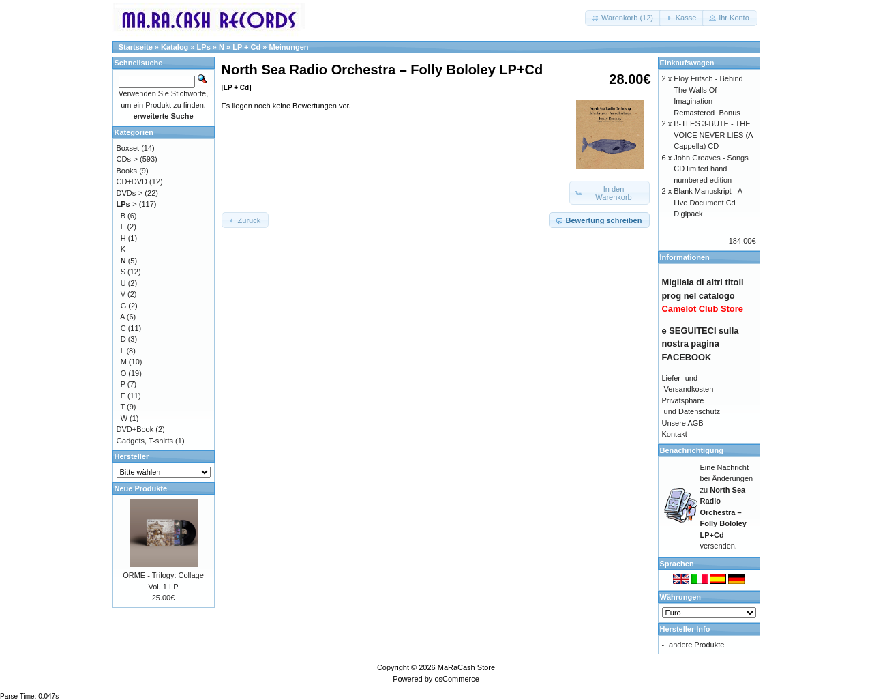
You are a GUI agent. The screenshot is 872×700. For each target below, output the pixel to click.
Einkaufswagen (687, 63)
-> (127, 204)
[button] (623, 18)
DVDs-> (130, 193)
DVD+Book (135, 429)
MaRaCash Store (466, 667)
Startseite (136, 47)
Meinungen (288, 47)
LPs (204, 47)
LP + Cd (246, 47)
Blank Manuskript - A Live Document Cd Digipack (708, 202)
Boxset (128, 148)
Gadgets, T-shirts (145, 441)
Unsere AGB (683, 423)
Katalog (174, 47)
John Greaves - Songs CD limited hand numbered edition (711, 169)
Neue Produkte (141, 488)
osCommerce (456, 679)
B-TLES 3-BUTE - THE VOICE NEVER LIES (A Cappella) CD (713, 134)
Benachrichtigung (692, 450)
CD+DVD (132, 181)
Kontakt (674, 434)
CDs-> (127, 159)
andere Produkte (696, 645)
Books (127, 170)
